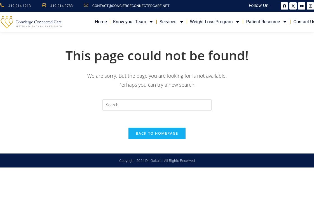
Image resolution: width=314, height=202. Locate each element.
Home (101, 21)
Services (172, 22)
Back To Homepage (157, 133)
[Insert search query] (157, 105)
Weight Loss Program (215, 22)
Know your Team (133, 22)
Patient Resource (266, 22)
